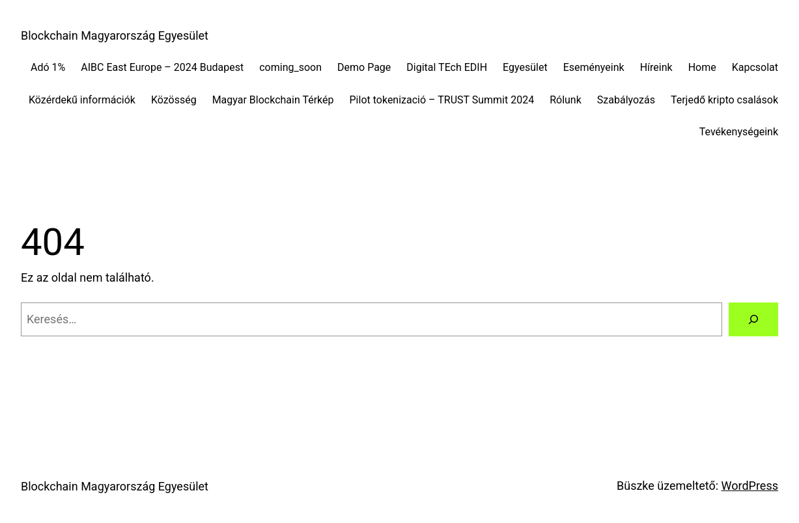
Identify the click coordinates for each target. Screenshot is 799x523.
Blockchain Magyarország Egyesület (114, 35)
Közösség (174, 100)
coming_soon (290, 67)
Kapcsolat (755, 67)
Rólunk (566, 100)
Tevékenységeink (738, 132)
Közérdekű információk (82, 100)
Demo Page (364, 67)
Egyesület (525, 67)
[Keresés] (753, 319)
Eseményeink (593, 67)
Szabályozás (626, 100)
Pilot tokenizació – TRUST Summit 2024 (442, 100)
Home (702, 67)
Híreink (656, 67)
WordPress (750, 485)
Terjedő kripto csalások (724, 100)
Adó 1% (48, 67)
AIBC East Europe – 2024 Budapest (162, 67)
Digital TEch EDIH (446, 67)
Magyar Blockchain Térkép (273, 100)
